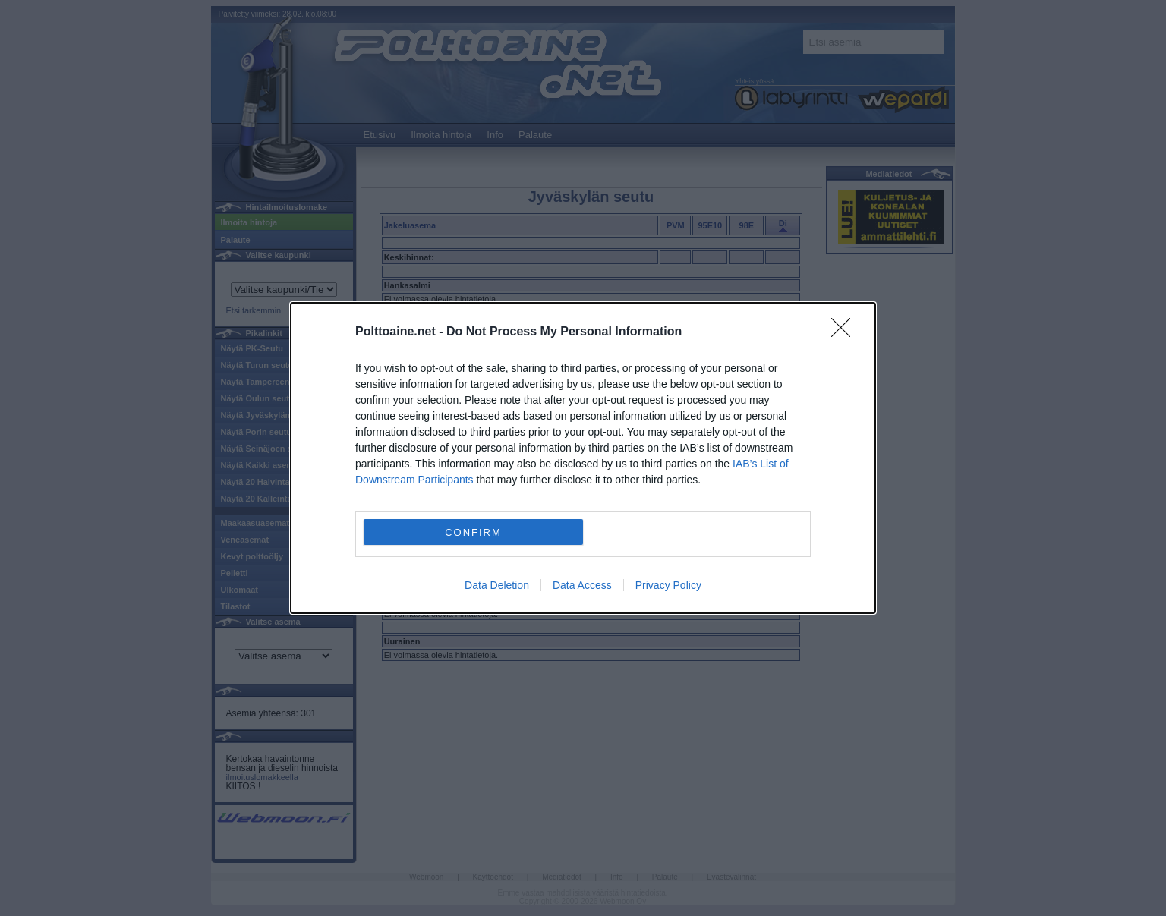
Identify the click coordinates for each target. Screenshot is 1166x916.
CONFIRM (473, 531)
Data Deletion (497, 585)
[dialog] (583, 458)
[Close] (845, 332)
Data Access (582, 585)
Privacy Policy (668, 585)
